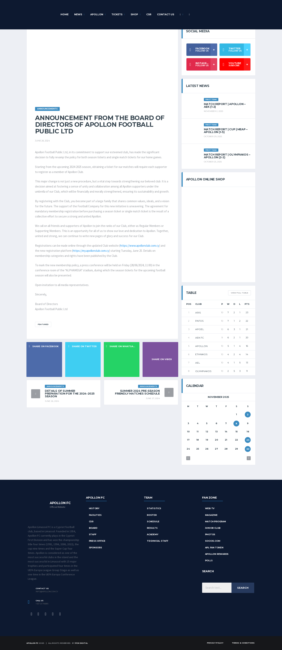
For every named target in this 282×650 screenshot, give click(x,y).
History (94, 508)
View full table (239, 293)
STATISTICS (154, 508)
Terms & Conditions (243, 643)
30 (247, 449)
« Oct (188, 458)
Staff (92, 534)
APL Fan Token (214, 547)
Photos (210, 534)
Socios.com (212, 541)
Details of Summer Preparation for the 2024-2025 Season (70, 393)
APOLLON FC (95, 497)
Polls (209, 560)
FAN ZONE (209, 497)
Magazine (211, 515)
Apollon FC (32, 643)
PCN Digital (81, 643)
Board (93, 528)
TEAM (148, 497)
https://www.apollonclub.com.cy (139, 245)
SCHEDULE (153, 521)
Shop (134, 14)
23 (247, 440)
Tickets (116, 14)
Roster (152, 515)
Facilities (95, 515)
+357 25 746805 (42, 604)
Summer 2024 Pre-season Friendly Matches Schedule (137, 392)
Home (65, 14)
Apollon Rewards (217, 554)
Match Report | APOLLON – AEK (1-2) (225, 105)
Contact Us (165, 14)
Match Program (215, 521)
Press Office (97, 541)
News (78, 14)
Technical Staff (157, 541)
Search (243, 587)
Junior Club (213, 528)
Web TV (210, 508)
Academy (152, 534)
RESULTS (152, 528)
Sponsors (95, 547)
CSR (148, 14)
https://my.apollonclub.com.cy (91, 251)
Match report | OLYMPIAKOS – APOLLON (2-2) (227, 156)
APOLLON (96, 14)
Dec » (249, 458)
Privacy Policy (215, 643)
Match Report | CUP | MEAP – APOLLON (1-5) (226, 131)
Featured (43, 324)
